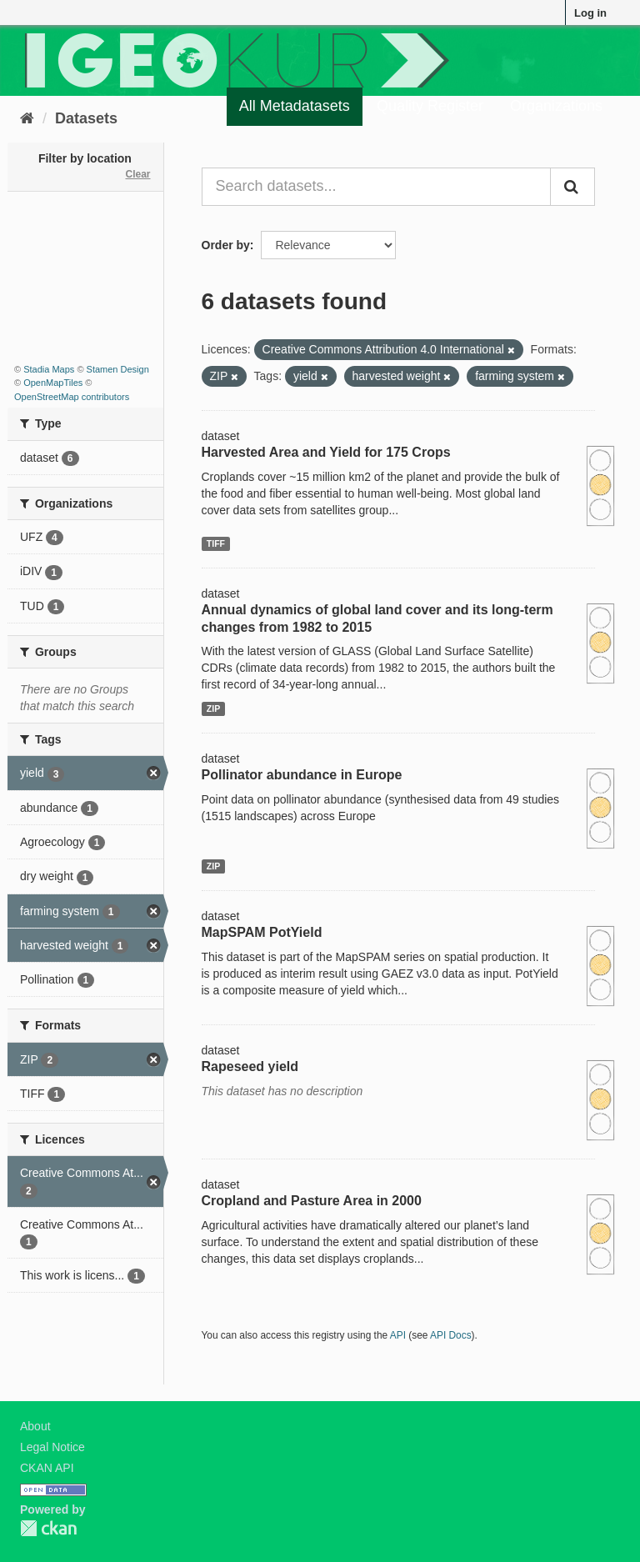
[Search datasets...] (377, 187)
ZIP (213, 708)
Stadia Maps (48, 369)
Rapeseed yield (250, 1066)
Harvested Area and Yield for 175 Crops (326, 452)
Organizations (556, 106)
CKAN (48, 1528)
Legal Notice (52, 1447)
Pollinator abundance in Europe (302, 775)
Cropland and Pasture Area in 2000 (312, 1201)
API (398, 1335)
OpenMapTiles (52, 383)
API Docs (451, 1335)
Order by (226, 245)
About (35, 1426)
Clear (137, 174)
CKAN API (47, 1467)
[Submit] (572, 187)
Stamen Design (118, 369)
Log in (590, 13)
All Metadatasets (294, 106)
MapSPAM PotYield (262, 932)
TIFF (216, 543)
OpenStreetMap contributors (71, 397)
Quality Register (430, 106)
